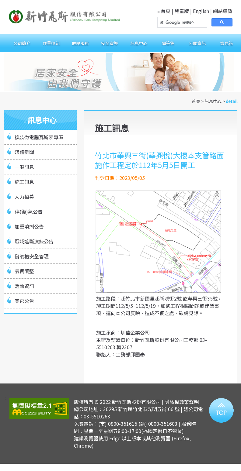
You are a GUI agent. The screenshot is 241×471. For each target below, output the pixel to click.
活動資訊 (24, 286)
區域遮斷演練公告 (34, 241)
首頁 (165, 11)
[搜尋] (181, 22)
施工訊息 (24, 181)
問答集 (168, 43)
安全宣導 (109, 43)
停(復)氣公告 (29, 211)
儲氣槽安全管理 (32, 256)
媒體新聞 (24, 152)
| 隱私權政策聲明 (180, 401)
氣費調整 (24, 271)
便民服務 (80, 43)
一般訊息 (24, 166)
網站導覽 (222, 11)
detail (231, 101)
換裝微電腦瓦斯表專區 (39, 137)
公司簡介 (21, 43)
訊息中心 (138, 43)
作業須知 (51, 43)
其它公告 (24, 300)
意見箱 (226, 43)
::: (158, 11)
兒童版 (181, 11)
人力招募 (24, 196)
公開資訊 (197, 43)
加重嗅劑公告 (29, 226)
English (201, 11)
